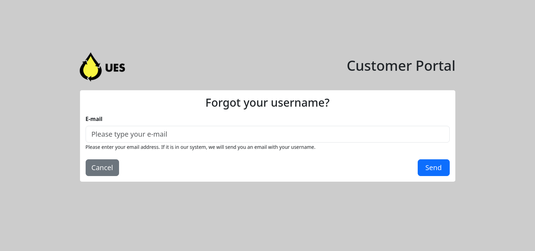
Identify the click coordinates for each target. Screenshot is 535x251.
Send (433, 167)
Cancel (102, 167)
